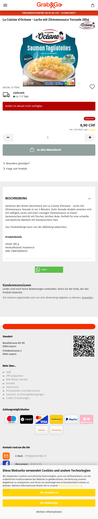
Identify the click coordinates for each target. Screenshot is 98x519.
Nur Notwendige (49, 502)
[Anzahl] (49, 138)
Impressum (12, 387)
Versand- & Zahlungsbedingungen (25, 394)
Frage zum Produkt (16, 168)
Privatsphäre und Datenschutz (23, 390)
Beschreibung (16, 198)
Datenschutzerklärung (70, 485)
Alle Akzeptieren (49, 492)
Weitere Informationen (49, 511)
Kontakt (10, 383)
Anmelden (87, 297)
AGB (8, 372)
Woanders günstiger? (18, 163)
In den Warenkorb (45, 149)
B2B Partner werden (17, 379)
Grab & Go (36, 464)
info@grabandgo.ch (36, 456)
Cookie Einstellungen (18, 398)
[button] (8, 138)
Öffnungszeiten (14, 376)
